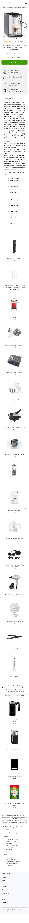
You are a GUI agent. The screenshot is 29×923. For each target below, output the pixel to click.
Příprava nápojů (20, 691)
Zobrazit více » (15, 49)
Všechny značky (6, 873)
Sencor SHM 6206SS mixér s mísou (14, 400)
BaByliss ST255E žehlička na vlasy (14, 649)
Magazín (4, 886)
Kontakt (4, 902)
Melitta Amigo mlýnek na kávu (14, 749)
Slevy (3, 880)
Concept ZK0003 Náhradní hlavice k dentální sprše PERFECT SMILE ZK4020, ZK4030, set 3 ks (14, 287)
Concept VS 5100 (14, 676)
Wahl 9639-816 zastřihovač (14, 258)
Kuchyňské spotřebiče (10, 691)
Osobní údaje (5, 893)
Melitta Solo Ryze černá (14, 776)
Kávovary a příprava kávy (19, 689)
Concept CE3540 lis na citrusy (14, 538)
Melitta (16, 47)
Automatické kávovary (17, 687)
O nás (3, 899)
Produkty (8, 7)
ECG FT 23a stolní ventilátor (14, 621)
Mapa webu (5, 890)
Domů (4, 7)
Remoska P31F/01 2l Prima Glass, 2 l (14, 427)
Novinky (4, 877)
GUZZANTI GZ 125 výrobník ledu (14, 454)
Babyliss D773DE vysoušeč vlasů (14, 594)
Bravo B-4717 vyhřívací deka (14, 372)
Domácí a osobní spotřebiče (16, 7)
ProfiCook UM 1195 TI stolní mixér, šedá (14, 482)
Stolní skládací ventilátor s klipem (14, 345)
